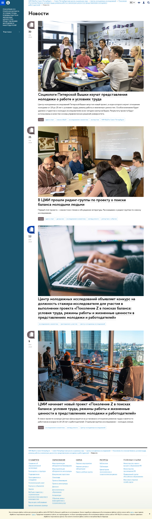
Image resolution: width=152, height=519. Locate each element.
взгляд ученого (93, 219)
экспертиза (95, 120)
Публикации (104, 466)
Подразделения (33, 474)
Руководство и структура (37, 471)
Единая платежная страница (38, 505)
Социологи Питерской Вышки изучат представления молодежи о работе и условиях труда (82, 97)
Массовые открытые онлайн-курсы (131, 481)
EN (134, 2)
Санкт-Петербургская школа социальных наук (68, 451)
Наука (79, 460)
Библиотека (104, 463)
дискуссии (60, 219)
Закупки (31, 489)
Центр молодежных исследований (92, 324)
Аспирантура (56, 495)
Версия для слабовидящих (37, 502)
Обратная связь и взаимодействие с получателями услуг (59, 500)
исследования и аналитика (78, 120)
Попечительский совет (36, 483)
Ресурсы (104, 460)
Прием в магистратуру (60, 483)
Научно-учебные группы (84, 472)
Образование (58, 460)
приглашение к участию (69, 324)
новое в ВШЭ (61, 120)
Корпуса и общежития (36, 486)
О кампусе (33, 460)
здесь (132, 512)
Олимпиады (56, 477)
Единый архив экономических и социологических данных (108, 471)
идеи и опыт (49, 120)
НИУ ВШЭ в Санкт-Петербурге (113, 120)
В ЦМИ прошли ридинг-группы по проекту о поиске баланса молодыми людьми (82, 202)
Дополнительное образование (58, 491)
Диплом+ (55, 487)
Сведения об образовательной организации (34, 465)
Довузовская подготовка (60, 474)
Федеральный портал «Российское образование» (133, 475)
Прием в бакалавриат (59, 480)
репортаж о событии (109, 219)
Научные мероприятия (84, 463)
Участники (7, 32)
